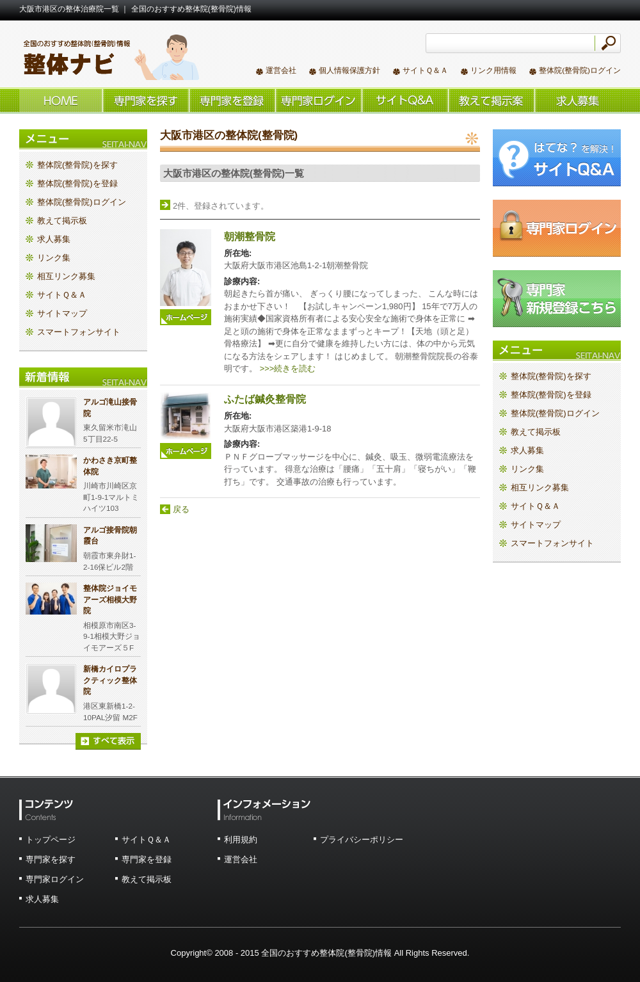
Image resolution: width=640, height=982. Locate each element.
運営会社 (281, 70)
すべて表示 (108, 741)
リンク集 (53, 257)
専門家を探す (51, 859)
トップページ (51, 839)
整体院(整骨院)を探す (145, 100)
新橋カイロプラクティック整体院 (110, 679)
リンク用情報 (493, 70)
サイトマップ (62, 313)
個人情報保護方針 (349, 70)
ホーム (60, 100)
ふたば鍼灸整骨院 (265, 399)
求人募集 (53, 239)
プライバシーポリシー (361, 839)
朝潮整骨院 (249, 236)
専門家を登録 (147, 859)
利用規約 (240, 839)
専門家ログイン (55, 879)
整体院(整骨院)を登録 (232, 100)
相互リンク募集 (66, 276)
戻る (181, 509)
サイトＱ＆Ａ (425, 70)
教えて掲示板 (491, 100)
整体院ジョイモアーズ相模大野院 (110, 599)
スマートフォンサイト (78, 332)
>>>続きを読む (288, 368)
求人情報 (577, 100)
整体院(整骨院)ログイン (580, 70)
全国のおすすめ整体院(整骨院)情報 (109, 56)
